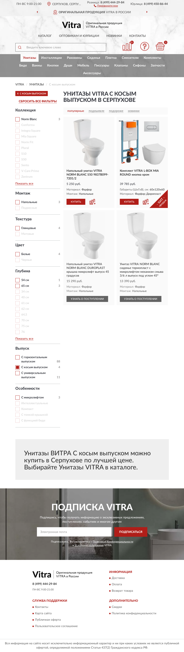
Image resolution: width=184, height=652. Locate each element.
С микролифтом (32, 397)
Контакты (137, 36)
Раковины (74, 57)
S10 (23, 153)
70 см (25, 320)
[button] (106, 5)
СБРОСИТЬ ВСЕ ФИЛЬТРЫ (38, 101)
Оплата (117, 584)
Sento (25, 165)
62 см (25, 308)
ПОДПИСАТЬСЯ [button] (130, 532)
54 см (25, 280)
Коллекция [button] (25, 110)
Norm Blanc (29, 119)
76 (23, 331)
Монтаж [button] (22, 193)
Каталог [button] (45, 36)
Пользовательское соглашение (56, 626)
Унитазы (29, 57)
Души (68, 65)
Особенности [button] (27, 389)
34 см (25, 291)
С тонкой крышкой (34, 414)
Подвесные (29, 207)
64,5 (24, 314)
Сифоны (139, 65)
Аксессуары (92, 73)
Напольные (29, 202)
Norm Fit (27, 142)
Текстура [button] (23, 219)
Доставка (118, 578)
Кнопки (53, 65)
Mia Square (28, 136)
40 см (25, 297)
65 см (25, 285)
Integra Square (30, 130)
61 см (25, 303)
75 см (25, 326)
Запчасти (158, 65)
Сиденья (93, 57)
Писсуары (101, 65)
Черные (26, 259)
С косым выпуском (34, 367)
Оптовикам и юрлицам (79, 36)
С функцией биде (33, 420)
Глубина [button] (22, 271)
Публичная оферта (48, 619)
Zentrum (27, 176)
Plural (25, 148)
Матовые (27, 233)
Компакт (27, 409)
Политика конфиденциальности (134, 613)
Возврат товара (122, 591)
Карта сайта (43, 613)
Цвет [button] (19, 245)
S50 (23, 159)
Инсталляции (51, 57)
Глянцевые (28, 228)
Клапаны (121, 65)
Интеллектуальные (34, 403)
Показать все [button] (24, 183)
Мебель (83, 65)
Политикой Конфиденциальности (113, 541)
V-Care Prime (30, 171)
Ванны (37, 65)
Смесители (130, 57)
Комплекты (152, 57)
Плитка (111, 57)
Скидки (117, 607)
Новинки (114, 36)
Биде (23, 65)
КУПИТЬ (76, 202)
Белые (25, 254)
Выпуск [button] (22, 349)
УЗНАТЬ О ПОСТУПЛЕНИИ (87, 299)
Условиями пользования (89, 545)
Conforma (28, 125)
